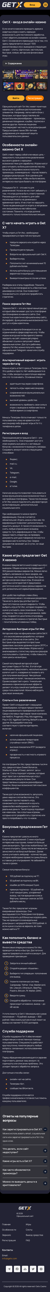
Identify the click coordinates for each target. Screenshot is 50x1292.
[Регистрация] (35, 98)
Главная (6, 1224)
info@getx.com (9, 1258)
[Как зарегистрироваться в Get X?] (25, 1129)
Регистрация (9, 1240)
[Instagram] (41, 1269)
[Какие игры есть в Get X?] (25, 1161)
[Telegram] (9, 1269)
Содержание (15, 63)
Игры (28, 1224)
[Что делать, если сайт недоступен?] (25, 1150)
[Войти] (16, 98)
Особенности (9, 1229)
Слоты (29, 1229)
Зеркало (6, 1235)
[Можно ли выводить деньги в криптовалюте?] (25, 1183)
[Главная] (12, 5)
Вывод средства (34, 1235)
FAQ (28, 1240)
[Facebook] (17, 1269)
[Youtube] (25, 1269)
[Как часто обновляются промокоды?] (25, 1171)
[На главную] (25, 1208)
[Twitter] (33, 1269)
